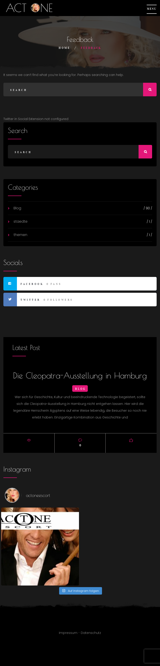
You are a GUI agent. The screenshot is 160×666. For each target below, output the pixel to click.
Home (64, 48)
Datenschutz (91, 635)
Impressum (68, 635)
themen (20, 234)
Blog (17, 208)
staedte (21, 221)
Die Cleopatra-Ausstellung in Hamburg (80, 375)
